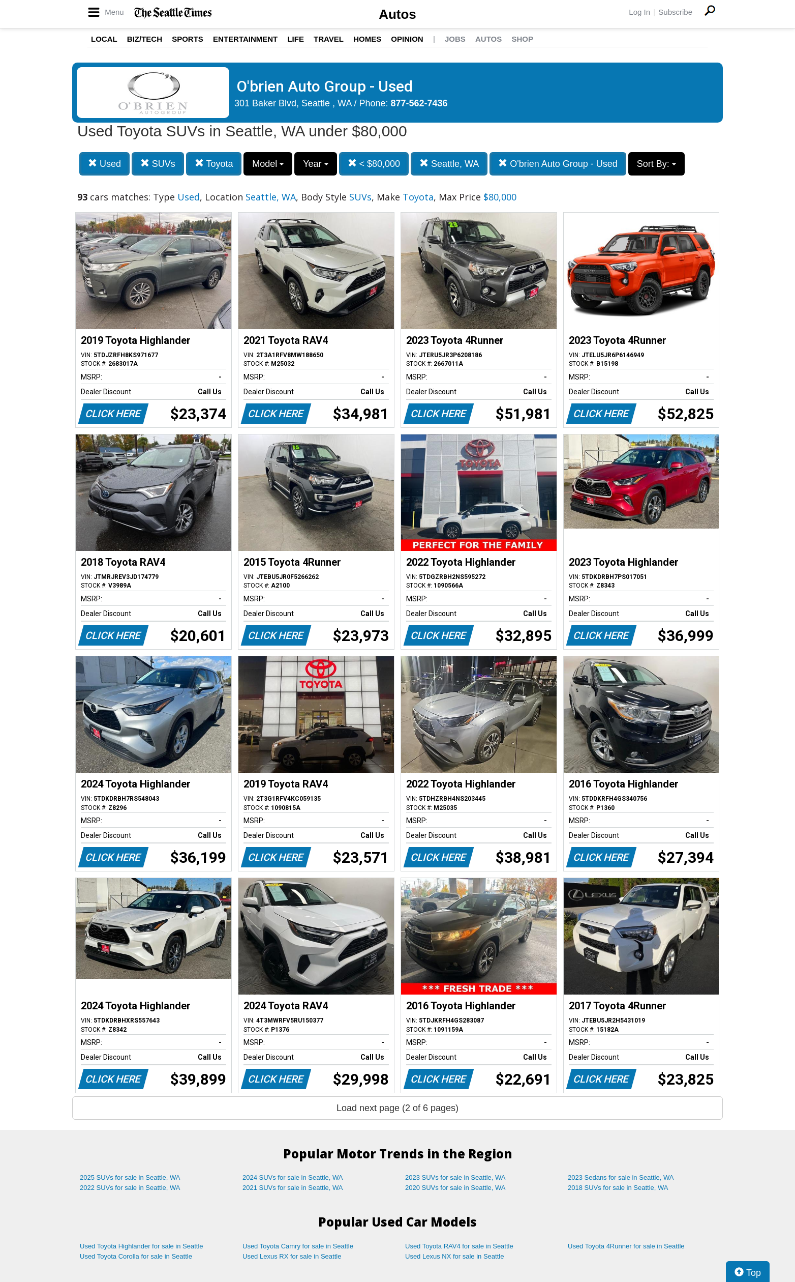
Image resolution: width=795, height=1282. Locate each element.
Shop (522, 39)
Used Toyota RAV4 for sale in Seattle (459, 1246)
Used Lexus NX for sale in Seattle (454, 1256)
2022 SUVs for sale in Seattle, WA (130, 1187)
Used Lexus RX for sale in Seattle (291, 1256)
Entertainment (245, 39)
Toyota (214, 163)
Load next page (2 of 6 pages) (397, 1108)
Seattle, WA (449, 163)
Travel (329, 39)
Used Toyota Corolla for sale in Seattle (136, 1256)
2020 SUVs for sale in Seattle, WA (455, 1187)
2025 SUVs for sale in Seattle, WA (130, 1177)
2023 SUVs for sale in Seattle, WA (455, 1177)
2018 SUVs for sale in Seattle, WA (618, 1187)
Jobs (455, 39)
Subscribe (675, 12)
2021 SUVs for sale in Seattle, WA (292, 1187)
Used (104, 163)
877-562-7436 (419, 103)
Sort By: (656, 164)
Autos (397, 14)
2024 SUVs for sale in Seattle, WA (292, 1177)
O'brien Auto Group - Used (558, 163)
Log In (639, 12)
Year (315, 164)
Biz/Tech (144, 39)
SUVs (157, 163)
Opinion (407, 39)
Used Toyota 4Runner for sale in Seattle (626, 1246)
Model (268, 164)
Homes (367, 39)
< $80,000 (374, 163)
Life (295, 39)
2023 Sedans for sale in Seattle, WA (621, 1177)
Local (104, 39)
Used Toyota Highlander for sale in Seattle (141, 1246)
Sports (187, 39)
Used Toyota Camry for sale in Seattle (297, 1246)
